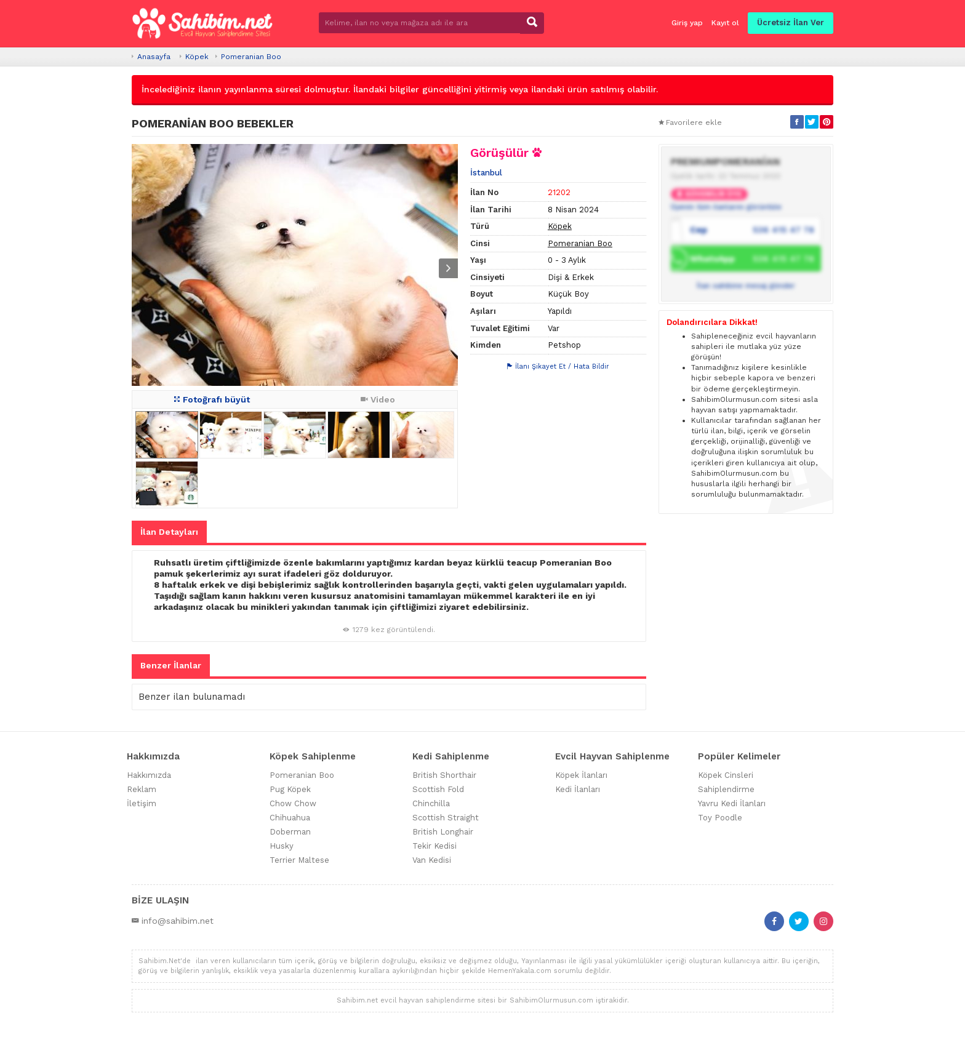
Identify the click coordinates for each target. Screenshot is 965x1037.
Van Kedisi (431, 860)
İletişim (141, 803)
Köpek (197, 56)
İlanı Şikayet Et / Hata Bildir (558, 366)
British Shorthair (444, 775)
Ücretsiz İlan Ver (790, 22)
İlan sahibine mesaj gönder (746, 285)
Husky (282, 846)
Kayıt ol (725, 22)
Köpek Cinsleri (725, 775)
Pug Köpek (290, 789)
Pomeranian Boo (251, 56)
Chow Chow (293, 803)
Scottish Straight (445, 817)
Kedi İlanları (577, 789)
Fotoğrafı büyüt (212, 399)
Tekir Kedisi (434, 846)
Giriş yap (687, 22)
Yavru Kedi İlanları (732, 803)
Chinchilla (431, 803)
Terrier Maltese (299, 860)
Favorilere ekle (690, 122)
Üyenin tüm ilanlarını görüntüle (726, 206)
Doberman (290, 831)
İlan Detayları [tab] (169, 532)
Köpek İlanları (581, 775)
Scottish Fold (438, 789)
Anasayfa (153, 56)
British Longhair (442, 831)
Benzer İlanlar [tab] (170, 665)
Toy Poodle (720, 817)
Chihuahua (290, 817)
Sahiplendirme (726, 789)
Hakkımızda (149, 775)
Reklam (141, 789)
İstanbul (486, 172)
